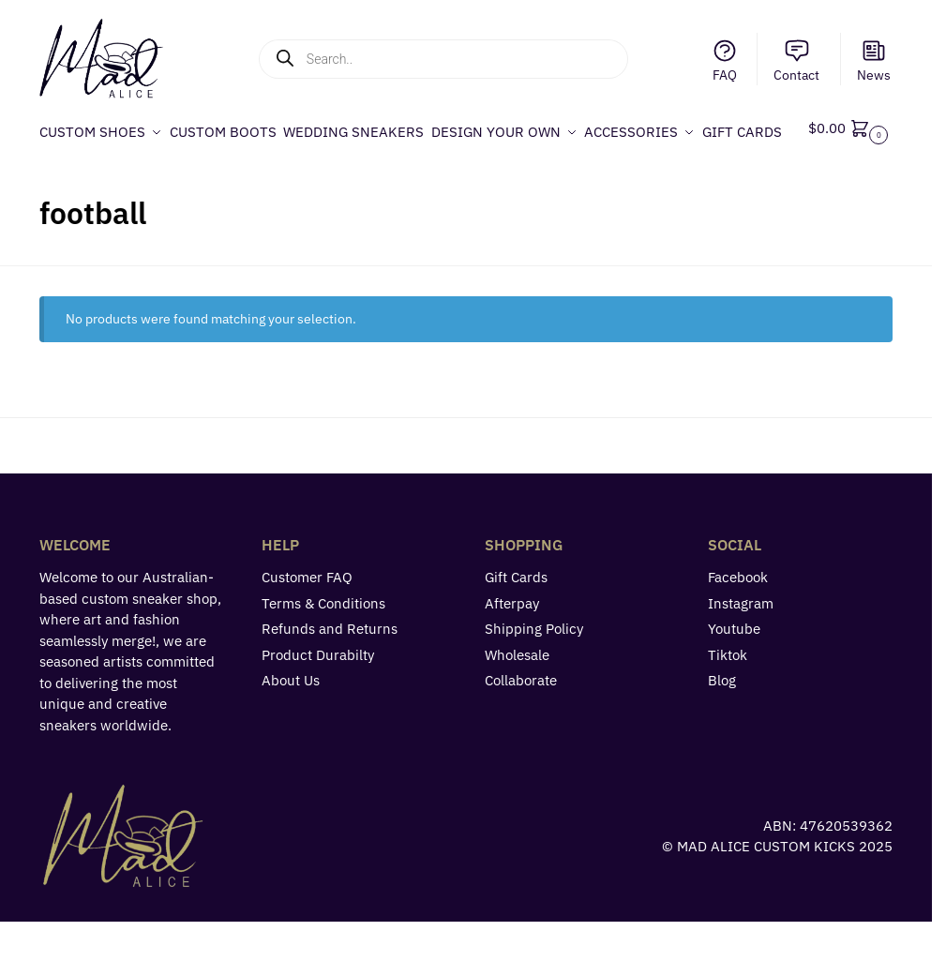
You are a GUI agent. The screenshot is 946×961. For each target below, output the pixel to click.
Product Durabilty (318, 694)
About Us (291, 720)
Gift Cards (516, 617)
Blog (722, 720)
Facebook (738, 617)
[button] (852, 152)
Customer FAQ (307, 617)
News (874, 60)
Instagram (740, 643)
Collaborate (521, 720)
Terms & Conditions (323, 643)
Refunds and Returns (330, 669)
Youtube (734, 669)
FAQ (725, 60)
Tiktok (727, 694)
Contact (796, 60)
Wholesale (517, 694)
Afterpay (512, 643)
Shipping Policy (534, 669)
